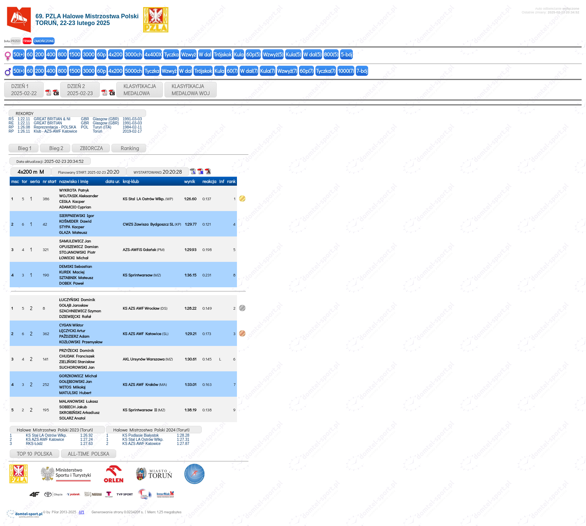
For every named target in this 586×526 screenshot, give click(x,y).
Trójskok (222, 54)
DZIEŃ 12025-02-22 (24, 90)
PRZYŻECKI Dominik (76, 350)
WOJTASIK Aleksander (78, 195)
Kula (239, 54)
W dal (204, 54)
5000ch (133, 70)
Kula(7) (267, 70)
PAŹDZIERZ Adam (74, 336)
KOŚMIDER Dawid (75, 221)
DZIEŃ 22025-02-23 (80, 90)
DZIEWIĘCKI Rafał (75, 316)
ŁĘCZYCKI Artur (72, 330)
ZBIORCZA (91, 148)
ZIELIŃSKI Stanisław (77, 361)
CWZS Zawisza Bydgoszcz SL (148, 224)
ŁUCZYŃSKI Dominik (77, 299)
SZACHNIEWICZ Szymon (80, 310)
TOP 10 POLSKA (34, 453)
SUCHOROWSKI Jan (76, 367)
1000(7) (346, 70)
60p (101, 54)
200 (39, 54)
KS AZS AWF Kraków (140, 384)
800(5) (331, 54)
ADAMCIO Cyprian (75, 207)
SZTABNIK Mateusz (76, 277)
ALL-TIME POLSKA (89, 453)
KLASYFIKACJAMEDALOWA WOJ (191, 90)
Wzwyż (188, 54)
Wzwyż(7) (287, 70)
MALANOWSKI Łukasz (78, 401)
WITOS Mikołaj (72, 387)
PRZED (15, 41)
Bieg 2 (55, 148)
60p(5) (253, 54)
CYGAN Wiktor (71, 325)
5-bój (346, 54)
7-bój (362, 70)
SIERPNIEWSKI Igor (76, 215)
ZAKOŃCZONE (44, 41)
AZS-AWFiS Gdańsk (139, 249)
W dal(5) (312, 54)
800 (62, 54)
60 (30, 54)
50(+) (18, 54)
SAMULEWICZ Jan (75, 241)
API (81, 512)
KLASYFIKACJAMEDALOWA (139, 90)
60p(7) (307, 70)
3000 (89, 54)
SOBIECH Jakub (73, 406)
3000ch (133, 54)
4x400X (152, 54)
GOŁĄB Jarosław (73, 305)
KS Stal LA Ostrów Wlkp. (143, 198)
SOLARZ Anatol (72, 418)
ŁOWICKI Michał (73, 257)
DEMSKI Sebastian (75, 266)
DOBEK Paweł (71, 283)
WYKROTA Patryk (74, 190)
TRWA (27, 41)
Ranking (128, 148)
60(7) (232, 70)
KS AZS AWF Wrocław (141, 308)
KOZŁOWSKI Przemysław (80, 341)
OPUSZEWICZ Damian (78, 246)
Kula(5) (293, 54)
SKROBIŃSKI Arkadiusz (79, 412)
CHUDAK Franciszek (76, 356)
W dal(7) (249, 70)
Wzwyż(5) (273, 54)
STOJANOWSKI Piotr (77, 252)
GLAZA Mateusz (73, 232)
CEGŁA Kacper (71, 201)
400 (50, 54)
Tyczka (171, 54)
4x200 (115, 54)
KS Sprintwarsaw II (140, 409)
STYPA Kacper (71, 226)
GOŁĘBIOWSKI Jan (75, 381)
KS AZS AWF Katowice (142, 333)
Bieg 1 (23, 148)
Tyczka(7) (325, 70)
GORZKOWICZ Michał (77, 375)
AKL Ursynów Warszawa (143, 359)
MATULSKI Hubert (75, 392)
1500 (74, 54)
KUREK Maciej (71, 272)
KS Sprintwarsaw (137, 275)
